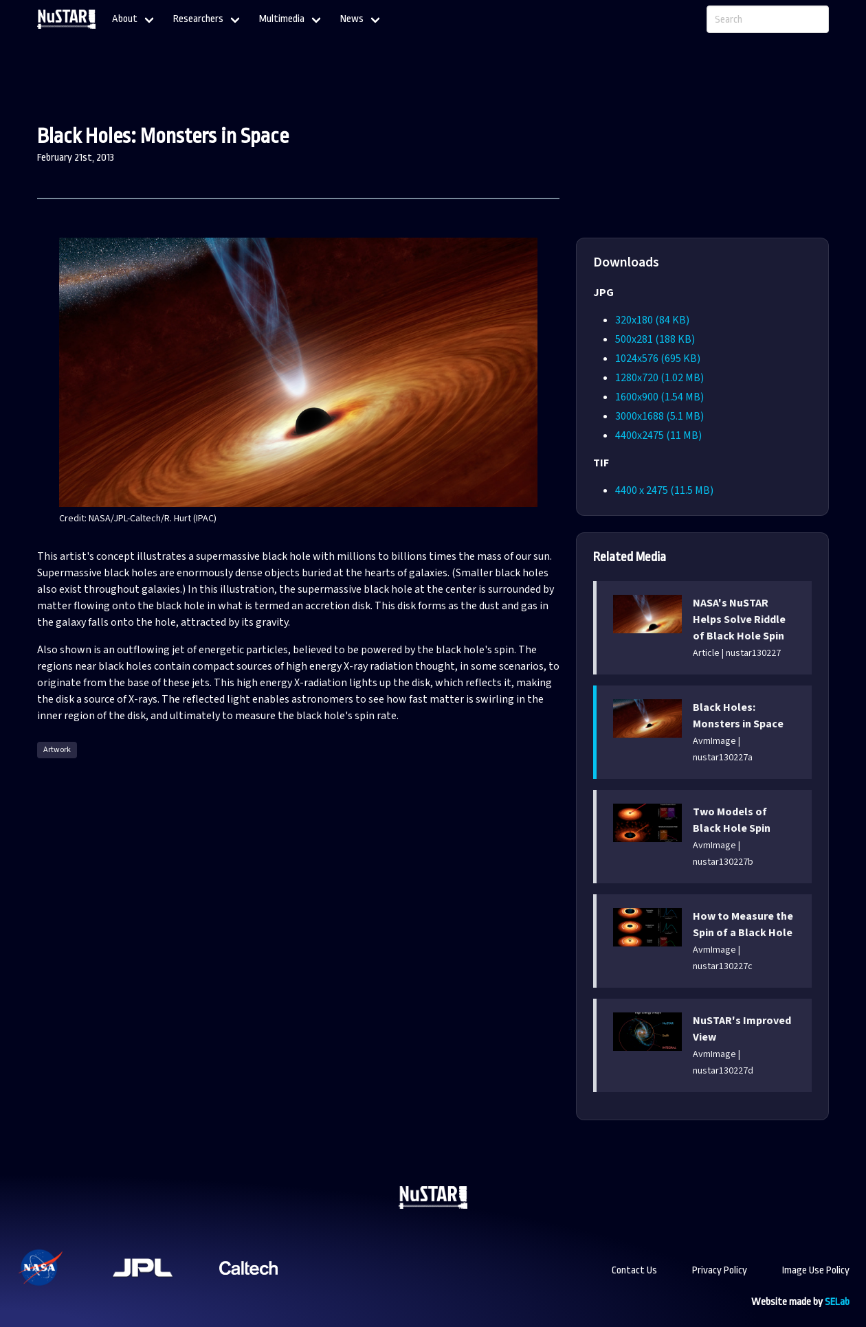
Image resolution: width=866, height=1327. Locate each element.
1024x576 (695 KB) (657, 358)
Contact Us (634, 1270)
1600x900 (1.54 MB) (659, 397)
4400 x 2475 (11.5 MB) (664, 490)
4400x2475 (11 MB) (658, 435)
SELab (837, 1302)
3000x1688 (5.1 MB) (659, 416)
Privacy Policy (719, 1270)
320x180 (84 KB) (652, 320)
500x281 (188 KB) (655, 339)
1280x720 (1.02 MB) (659, 377)
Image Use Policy (816, 1270)
